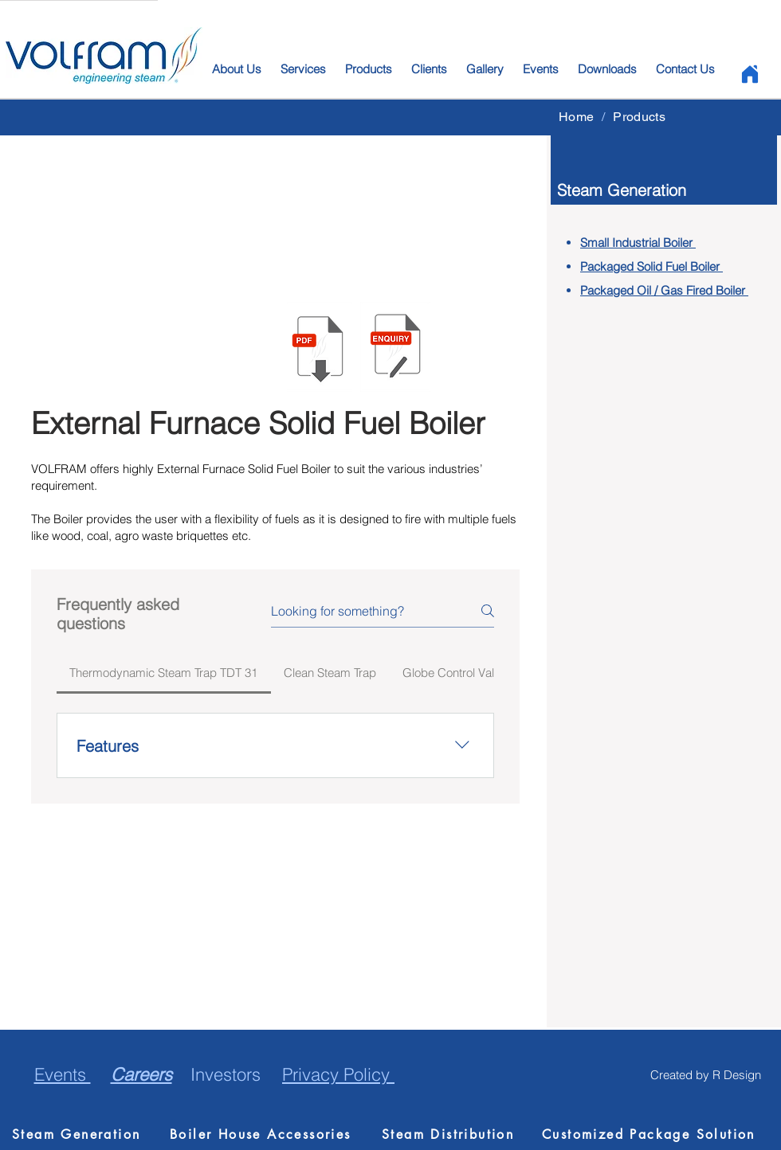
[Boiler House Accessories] (268, 1134)
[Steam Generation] (83, 1134)
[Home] (749, 74)
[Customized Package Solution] (651, 1134)
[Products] (639, 116)
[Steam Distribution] (453, 1134)
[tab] (164, 673)
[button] (395, 347)
